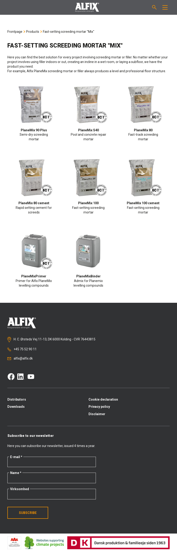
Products (32, 31)
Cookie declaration (103, 399)
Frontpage (14, 31)
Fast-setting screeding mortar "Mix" (68, 31)
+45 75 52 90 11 (22, 349)
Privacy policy (99, 406)
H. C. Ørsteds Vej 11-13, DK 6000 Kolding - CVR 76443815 (51, 339)
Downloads (16, 406)
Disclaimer (96, 414)
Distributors (16, 399)
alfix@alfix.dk (20, 358)
